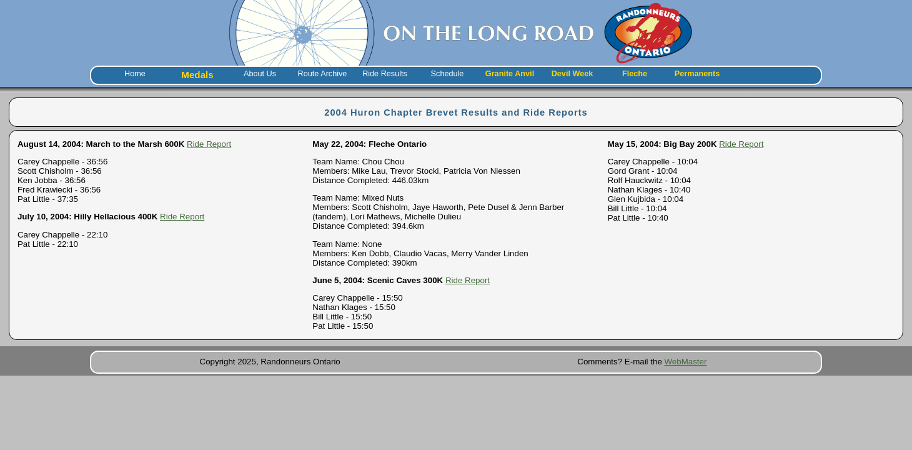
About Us (260, 73)
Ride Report (209, 144)
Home (135, 73)
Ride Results (384, 73)
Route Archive (322, 73)
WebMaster (686, 361)
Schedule (447, 73)
